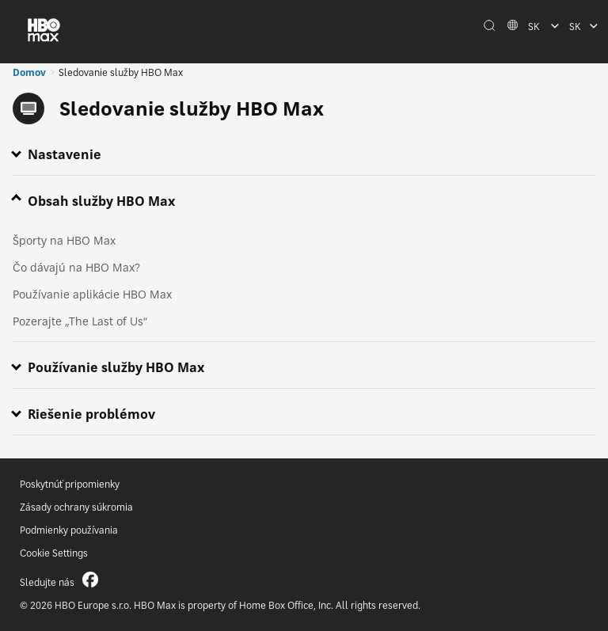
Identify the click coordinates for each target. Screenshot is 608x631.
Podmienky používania (69, 530)
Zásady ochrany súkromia (76, 507)
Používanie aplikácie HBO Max (92, 294)
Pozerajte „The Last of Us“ (80, 321)
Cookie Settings (54, 553)
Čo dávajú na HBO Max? (76, 267)
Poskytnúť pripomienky (70, 484)
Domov (29, 72)
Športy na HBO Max (64, 240)
